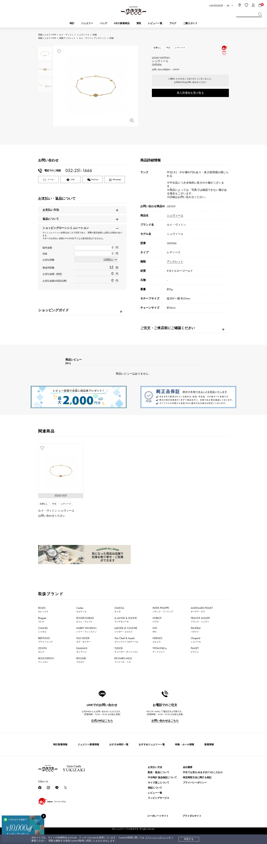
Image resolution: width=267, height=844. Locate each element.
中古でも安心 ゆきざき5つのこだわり (203, 772)
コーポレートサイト (158, 815)
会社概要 (187, 767)
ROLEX (43, 609)
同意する (189, 839)
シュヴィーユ (83, 34)
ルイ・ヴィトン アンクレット (92, 38)
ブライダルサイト (191, 815)
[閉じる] (43, 816)
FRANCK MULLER (200, 619)
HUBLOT (157, 619)
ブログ (172, 23)
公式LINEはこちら (102, 720)
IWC (155, 629)
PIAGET (195, 650)
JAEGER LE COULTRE (125, 629)
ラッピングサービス (158, 798)
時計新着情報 (60, 744)
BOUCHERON (46, 660)
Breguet (42, 619)
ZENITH (42, 650)
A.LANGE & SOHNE (125, 619)
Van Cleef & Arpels (126, 640)
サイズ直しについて (158, 782)
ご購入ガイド (190, 23)
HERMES (157, 640)
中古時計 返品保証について (162, 777)
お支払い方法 (155, 767)
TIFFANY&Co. (160, 650)
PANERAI (196, 629)
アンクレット (175, 261)
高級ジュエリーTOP (47, 34)
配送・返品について (158, 772)
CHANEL (43, 629)
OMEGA (119, 609)
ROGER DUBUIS (85, 619)
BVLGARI (81, 660)
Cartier (81, 609)
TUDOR (126, 650)
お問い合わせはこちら (165, 720)
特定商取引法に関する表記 (197, 777)
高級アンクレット (67, 38)
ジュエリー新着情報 (88, 744)
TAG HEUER (83, 640)
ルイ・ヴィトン (66, 34)
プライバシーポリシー (157, 837)
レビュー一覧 (155, 792)
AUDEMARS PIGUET (202, 609)
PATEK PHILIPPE (163, 609)
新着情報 (209, 744)
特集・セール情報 (184, 744)
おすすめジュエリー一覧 (152, 744)
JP (228, 5)
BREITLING (45, 640)
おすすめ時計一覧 (118, 744)
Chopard (196, 640)
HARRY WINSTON (86, 629)
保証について (155, 787)
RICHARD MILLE (123, 660)
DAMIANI (81, 650)
